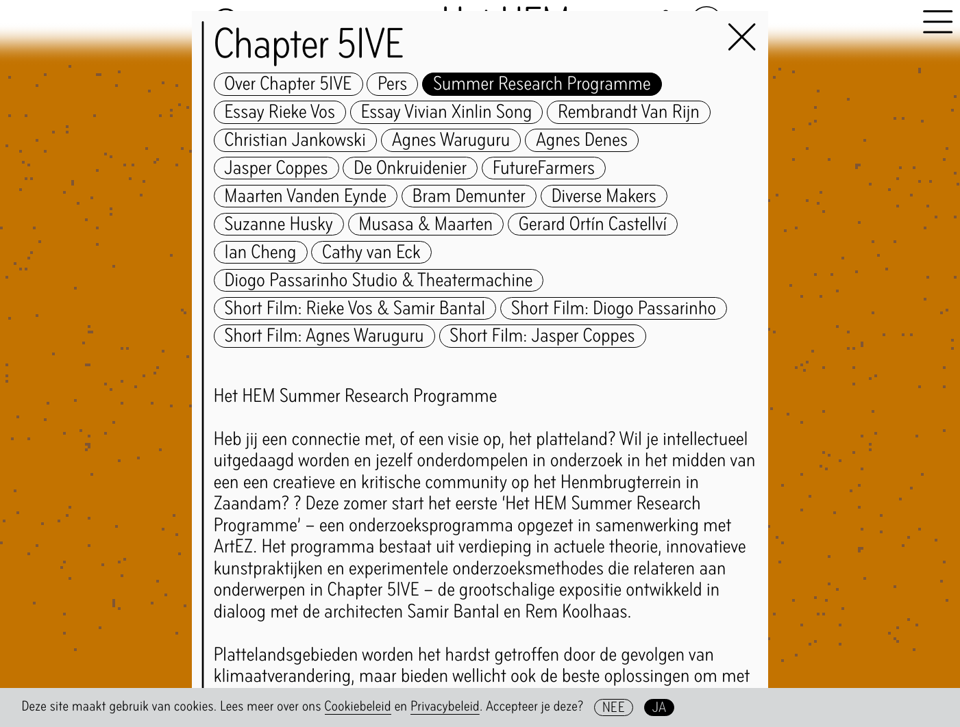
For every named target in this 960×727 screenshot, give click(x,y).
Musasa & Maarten (425, 224)
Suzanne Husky (279, 224)
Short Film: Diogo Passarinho (613, 308)
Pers (392, 84)
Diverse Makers (604, 196)
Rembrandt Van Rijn (629, 112)
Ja (659, 707)
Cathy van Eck (371, 252)
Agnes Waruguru (451, 140)
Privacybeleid (445, 706)
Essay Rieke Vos (280, 112)
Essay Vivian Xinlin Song (446, 112)
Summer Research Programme (542, 84)
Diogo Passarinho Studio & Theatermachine (379, 280)
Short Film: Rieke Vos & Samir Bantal (355, 308)
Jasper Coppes (276, 168)
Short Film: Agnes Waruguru (324, 336)
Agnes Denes (582, 140)
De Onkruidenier (410, 168)
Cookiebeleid (358, 706)
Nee (613, 707)
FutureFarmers (544, 168)
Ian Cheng (261, 252)
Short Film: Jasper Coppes (542, 336)
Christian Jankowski (296, 140)
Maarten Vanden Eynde (306, 196)
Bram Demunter (469, 196)
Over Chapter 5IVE (288, 84)
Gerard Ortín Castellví (593, 224)
